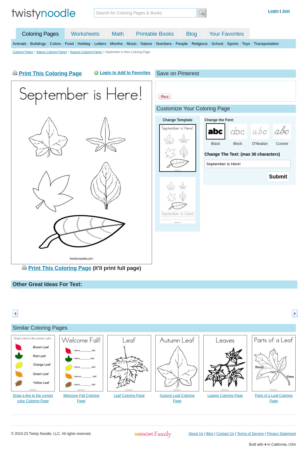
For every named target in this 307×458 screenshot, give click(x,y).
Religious (199, 43)
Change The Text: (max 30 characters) (242, 154)
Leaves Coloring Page (225, 396)
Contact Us (225, 434)
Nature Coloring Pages (52, 52)
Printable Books (155, 34)
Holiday (84, 43)
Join (286, 11)
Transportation (266, 43)
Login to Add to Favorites (125, 72)
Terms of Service (250, 434)
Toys (246, 43)
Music (132, 43)
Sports (232, 43)
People (182, 43)
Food (69, 43)
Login (273, 11)
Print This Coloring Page (50, 73)
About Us (196, 434)
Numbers (164, 43)
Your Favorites (226, 34)
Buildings (38, 43)
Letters (100, 43)
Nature (146, 43)
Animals (19, 43)
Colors (55, 43)
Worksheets (85, 34)
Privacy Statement (281, 434)
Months (116, 43)
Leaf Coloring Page (129, 396)
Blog (191, 34)
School (217, 43)
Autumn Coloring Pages (86, 52)
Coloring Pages (40, 34)
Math (118, 34)
